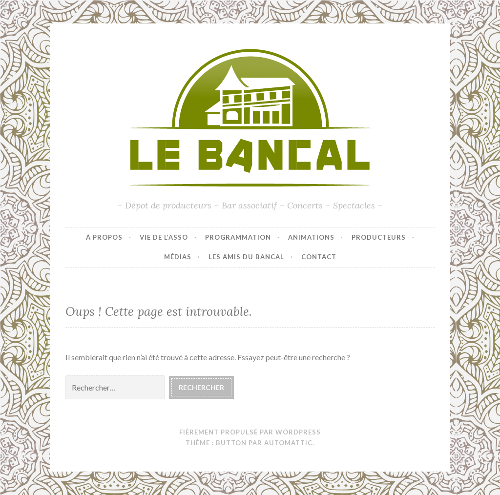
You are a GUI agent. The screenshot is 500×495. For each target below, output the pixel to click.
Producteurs (379, 237)
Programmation (238, 237)
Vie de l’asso (164, 237)
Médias (177, 257)
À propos (104, 237)
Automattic (288, 443)
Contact (318, 257)
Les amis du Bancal (246, 257)
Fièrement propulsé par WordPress (250, 432)
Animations (311, 237)
